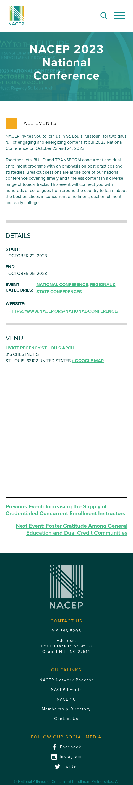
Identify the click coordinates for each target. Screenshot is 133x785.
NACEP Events (66, 689)
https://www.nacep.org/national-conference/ (63, 311)
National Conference (62, 284)
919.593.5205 (66, 631)
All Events (40, 123)
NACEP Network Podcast (66, 680)
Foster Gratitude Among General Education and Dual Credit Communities (71, 529)
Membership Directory (66, 709)
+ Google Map (88, 361)
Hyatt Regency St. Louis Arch (40, 348)
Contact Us (66, 718)
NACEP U (66, 699)
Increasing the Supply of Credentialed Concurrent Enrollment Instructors (65, 510)
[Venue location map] (66, 433)
